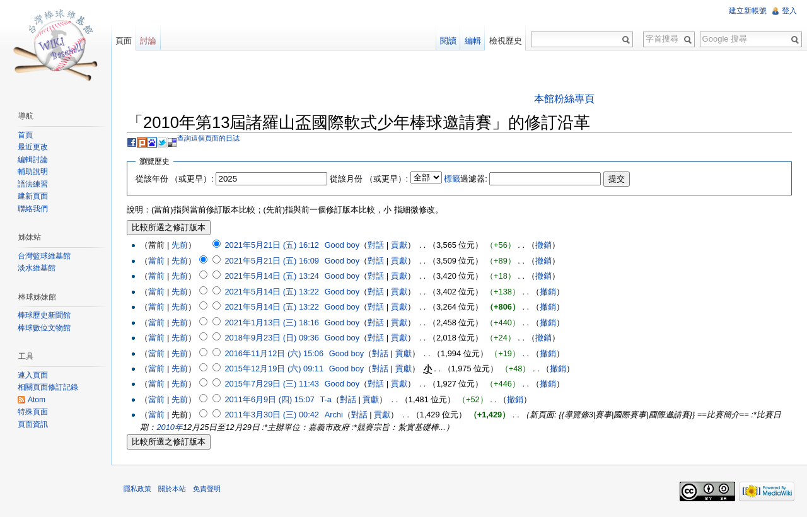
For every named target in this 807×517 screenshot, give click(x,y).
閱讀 (448, 40)
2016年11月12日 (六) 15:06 (273, 353)
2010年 (169, 427)
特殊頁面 (33, 411)
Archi (334, 414)
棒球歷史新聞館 (44, 315)
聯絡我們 (33, 208)
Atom (36, 399)
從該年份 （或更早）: (175, 178)
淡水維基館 (36, 268)
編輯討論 (33, 159)
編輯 (473, 40)
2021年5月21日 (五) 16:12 (271, 245)
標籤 (452, 178)
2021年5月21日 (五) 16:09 (271, 260)
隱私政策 (137, 488)
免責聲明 (207, 488)
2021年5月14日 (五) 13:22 (271, 291)
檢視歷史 (505, 40)
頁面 (123, 40)
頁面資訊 (33, 424)
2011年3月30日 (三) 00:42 (271, 414)
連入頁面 (33, 375)
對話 (376, 245)
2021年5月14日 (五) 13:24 (271, 276)
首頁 (25, 135)
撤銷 (543, 245)
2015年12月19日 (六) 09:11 (273, 368)
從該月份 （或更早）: (369, 178)
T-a (326, 399)
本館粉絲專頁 (564, 98)
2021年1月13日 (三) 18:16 (271, 322)
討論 (148, 40)
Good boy (342, 245)
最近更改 (33, 146)
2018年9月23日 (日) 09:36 (271, 337)
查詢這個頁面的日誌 (208, 138)
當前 (156, 260)
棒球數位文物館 (44, 327)
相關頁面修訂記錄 (48, 387)
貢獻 (399, 245)
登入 (789, 10)
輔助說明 (33, 171)
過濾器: (465, 178)
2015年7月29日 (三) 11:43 (271, 383)
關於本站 (172, 488)
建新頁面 (33, 196)
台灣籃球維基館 (44, 256)
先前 (179, 245)
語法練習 (33, 184)
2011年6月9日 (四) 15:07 (269, 399)
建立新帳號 (748, 10)
